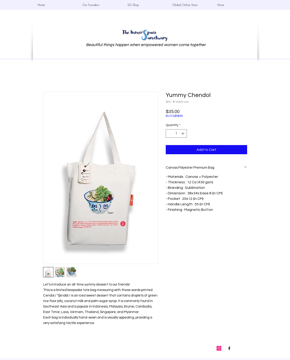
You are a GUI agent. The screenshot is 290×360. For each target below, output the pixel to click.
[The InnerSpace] (229, 348)
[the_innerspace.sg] (219, 348)
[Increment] (183, 133)
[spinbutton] (176, 133)
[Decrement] (169, 133)
